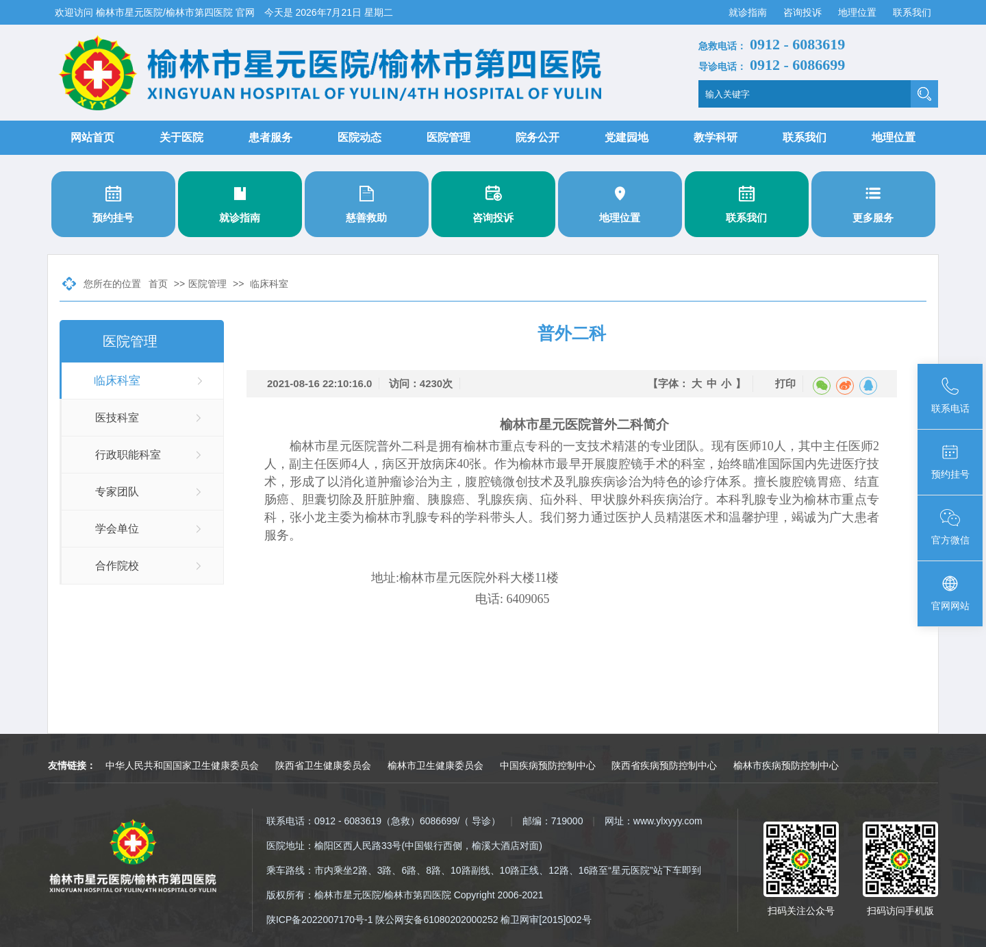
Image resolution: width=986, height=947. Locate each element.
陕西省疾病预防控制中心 (664, 765)
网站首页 (92, 137)
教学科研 (715, 137)
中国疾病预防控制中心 (548, 765)
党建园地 (626, 137)
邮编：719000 (552, 820)
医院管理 (448, 137)
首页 (158, 283)
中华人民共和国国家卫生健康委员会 (182, 765)
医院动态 (359, 137)
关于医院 (181, 137)
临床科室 (269, 283)
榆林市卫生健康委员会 (435, 765)
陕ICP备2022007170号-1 (319, 919)
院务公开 (537, 137)
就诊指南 (749, 12)
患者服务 (270, 137)
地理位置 (858, 12)
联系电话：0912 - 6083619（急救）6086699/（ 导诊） (383, 820)
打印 (785, 383)
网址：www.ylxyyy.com (654, 820)
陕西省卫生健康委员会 (323, 765)
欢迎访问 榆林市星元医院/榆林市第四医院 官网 (156, 12)
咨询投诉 (803, 12)
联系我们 (912, 12)
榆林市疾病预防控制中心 (786, 765)
